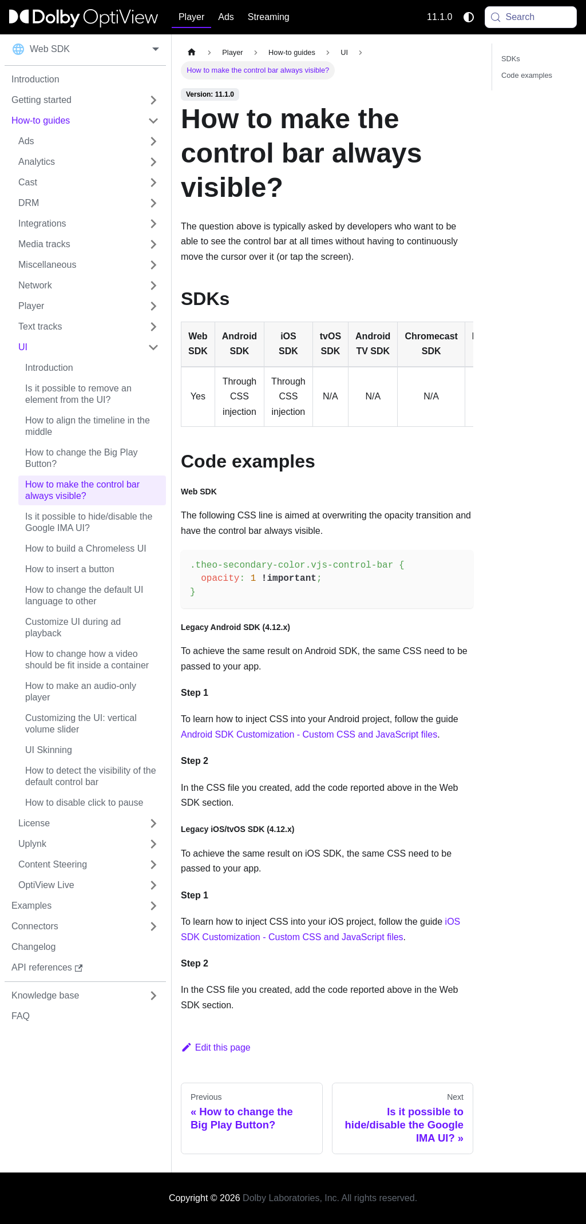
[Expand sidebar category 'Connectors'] (153, 926)
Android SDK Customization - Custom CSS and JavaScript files (309, 734)
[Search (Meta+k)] (531, 17)
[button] (88, 141)
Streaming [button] (269, 17)
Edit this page (216, 1047)
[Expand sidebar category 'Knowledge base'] (153, 996)
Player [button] (191, 17)
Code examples (526, 75)
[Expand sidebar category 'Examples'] (153, 906)
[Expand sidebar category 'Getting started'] (153, 100)
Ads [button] (226, 17)
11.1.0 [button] (439, 17)
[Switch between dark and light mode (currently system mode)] (469, 17)
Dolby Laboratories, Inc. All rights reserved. (330, 1198)
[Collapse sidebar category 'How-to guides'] (153, 121)
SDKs (510, 58)
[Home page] (192, 52)
